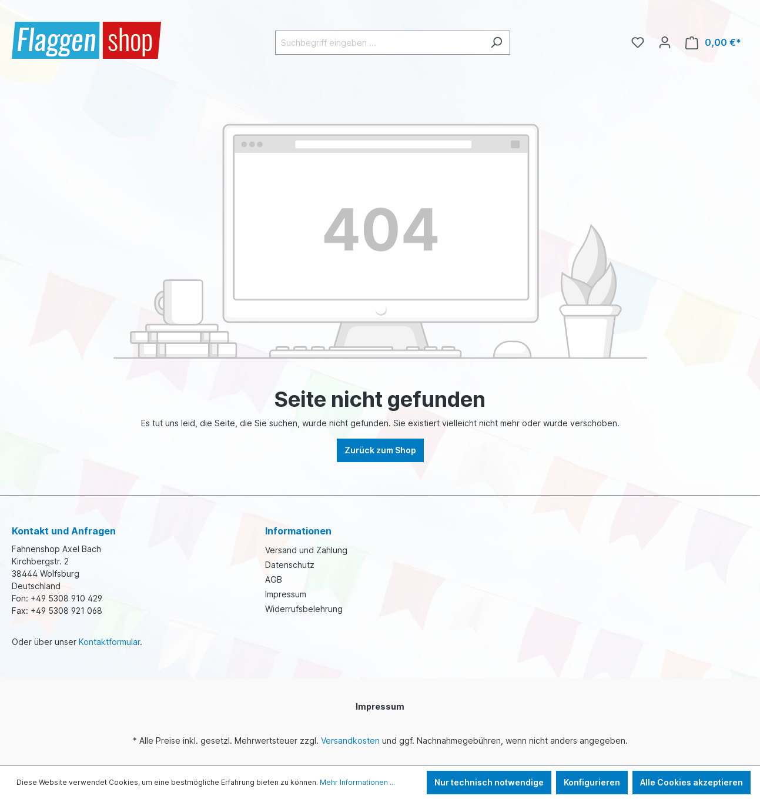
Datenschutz (289, 565)
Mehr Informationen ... (357, 782)
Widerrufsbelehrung (304, 609)
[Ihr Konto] (664, 42)
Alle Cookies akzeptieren (691, 782)
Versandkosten (350, 740)
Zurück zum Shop (380, 450)
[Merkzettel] (637, 42)
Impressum (285, 594)
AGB (273, 579)
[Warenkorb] (713, 42)
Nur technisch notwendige (489, 782)
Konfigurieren (592, 782)
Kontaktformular (109, 642)
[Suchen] (496, 43)
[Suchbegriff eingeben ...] (379, 43)
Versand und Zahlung (306, 550)
